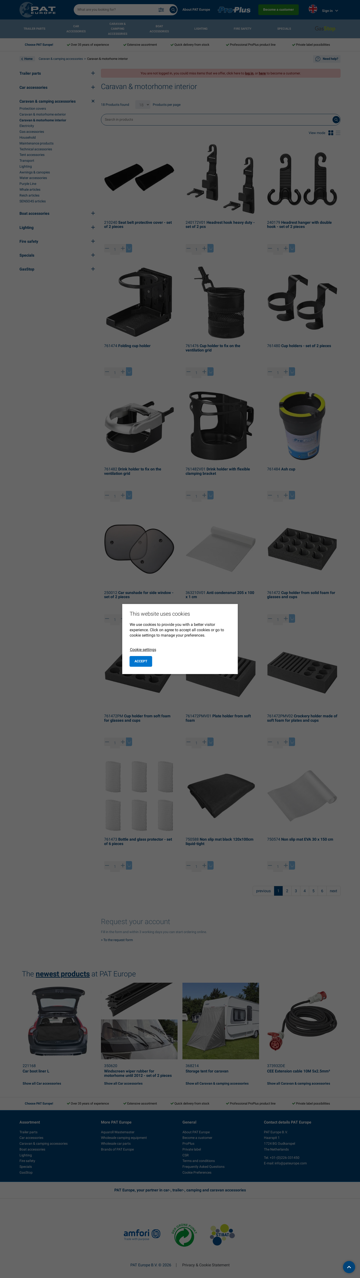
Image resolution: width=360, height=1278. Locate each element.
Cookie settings (143, 649)
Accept (141, 661)
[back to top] (349, 1267)
